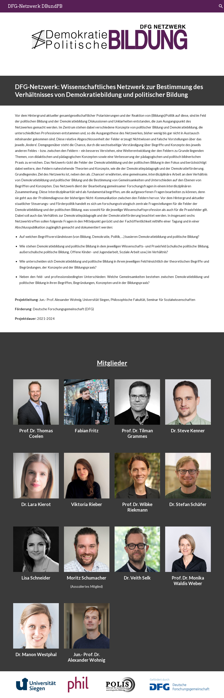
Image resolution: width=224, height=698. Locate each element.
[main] (112, 90)
